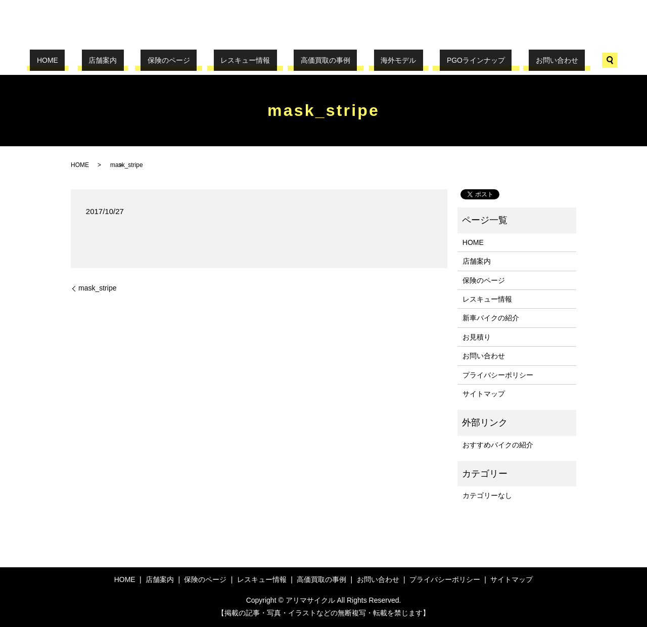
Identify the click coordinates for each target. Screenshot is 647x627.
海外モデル (378, 60)
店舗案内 (137, 60)
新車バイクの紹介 (491, 318)
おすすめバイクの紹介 (498, 445)
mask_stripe (97, 288)
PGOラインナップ (442, 60)
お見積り (477, 337)
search (555, 60)
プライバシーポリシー (498, 375)
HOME (95, 60)
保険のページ (189, 60)
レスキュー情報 (252, 60)
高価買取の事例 (318, 60)
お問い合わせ (509, 60)
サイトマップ (484, 394)
